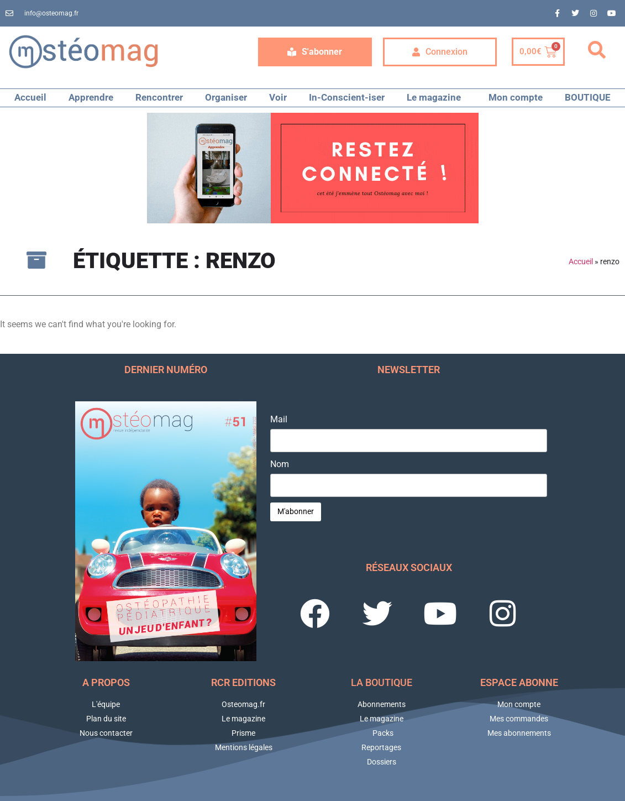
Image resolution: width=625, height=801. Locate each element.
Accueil (30, 97)
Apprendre (91, 97)
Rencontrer (159, 97)
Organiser (226, 97)
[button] (596, 50)
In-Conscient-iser (347, 97)
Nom (279, 464)
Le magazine (436, 97)
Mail (278, 419)
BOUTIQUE (588, 97)
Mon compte (516, 97)
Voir (278, 97)
